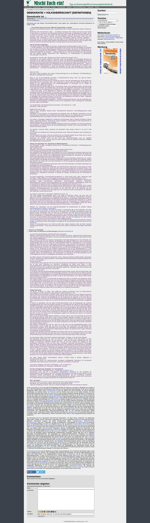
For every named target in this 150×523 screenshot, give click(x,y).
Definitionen (51, 9)
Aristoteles (65, 419)
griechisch (39, 418)
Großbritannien (71, 454)
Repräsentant (52, 425)
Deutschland (81, 467)
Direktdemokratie (77, 421)
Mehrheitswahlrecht (53, 393)
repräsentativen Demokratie (38, 387)
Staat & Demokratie (42, 9)
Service (97, 7)
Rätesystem (79, 399)
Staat (53, 220)
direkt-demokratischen (61, 426)
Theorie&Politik (61, 7)
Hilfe (107, 14)
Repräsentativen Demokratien (81, 424)
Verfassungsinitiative (68, 407)
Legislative (30, 406)
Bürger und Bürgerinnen (78, 211)
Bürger (37, 425)
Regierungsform (82, 422)
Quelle (71, 382)
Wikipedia (31, 230)
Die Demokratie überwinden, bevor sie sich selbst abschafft (109, 37)
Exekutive (51, 465)
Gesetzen (88, 220)
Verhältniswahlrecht (52, 390)
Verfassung (72, 220)
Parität (85, 455)
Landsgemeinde (72, 412)
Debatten (69, 7)
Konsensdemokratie (42, 462)
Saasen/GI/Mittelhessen (79, 7)
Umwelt (53, 7)
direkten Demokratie (57, 396)
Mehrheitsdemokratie (34, 451)
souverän (58, 438)
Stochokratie (84, 395)
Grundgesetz (60, 221)
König (76, 212)
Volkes (59, 209)
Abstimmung (56, 429)
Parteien (88, 214)
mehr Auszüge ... (52, 122)
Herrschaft (34, 426)
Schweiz (53, 461)
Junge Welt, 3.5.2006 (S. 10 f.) (64, 370)
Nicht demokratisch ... (88, 19)
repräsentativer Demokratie (53, 400)
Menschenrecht (62, 442)
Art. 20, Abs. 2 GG (47, 446)
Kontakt (77, 521)
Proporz (78, 455)
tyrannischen (57, 431)
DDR (83, 224)
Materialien (91, 7)
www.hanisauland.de (36, 208)
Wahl (52, 218)
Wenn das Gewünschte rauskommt (72, 19)
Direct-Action (28, 7)
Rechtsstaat (33, 222)
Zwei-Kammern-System (75, 465)
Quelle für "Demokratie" (48, 208)
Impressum (82, 521)
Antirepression (37, 7)
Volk (50, 424)
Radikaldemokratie (89, 421)
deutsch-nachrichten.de (66, 231)
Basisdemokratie (31, 422)
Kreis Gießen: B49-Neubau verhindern (108, 35)
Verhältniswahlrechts (32, 467)
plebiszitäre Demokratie (72, 403)
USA (82, 454)
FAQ (86, 521)
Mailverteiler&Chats (109, 39)
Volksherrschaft (42, 19)
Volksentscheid (54, 399)
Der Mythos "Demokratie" (54, 19)
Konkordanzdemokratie (51, 455)
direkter (40, 400)
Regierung (77, 217)
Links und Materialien (33, 20)
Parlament (53, 392)
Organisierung (46, 7)
